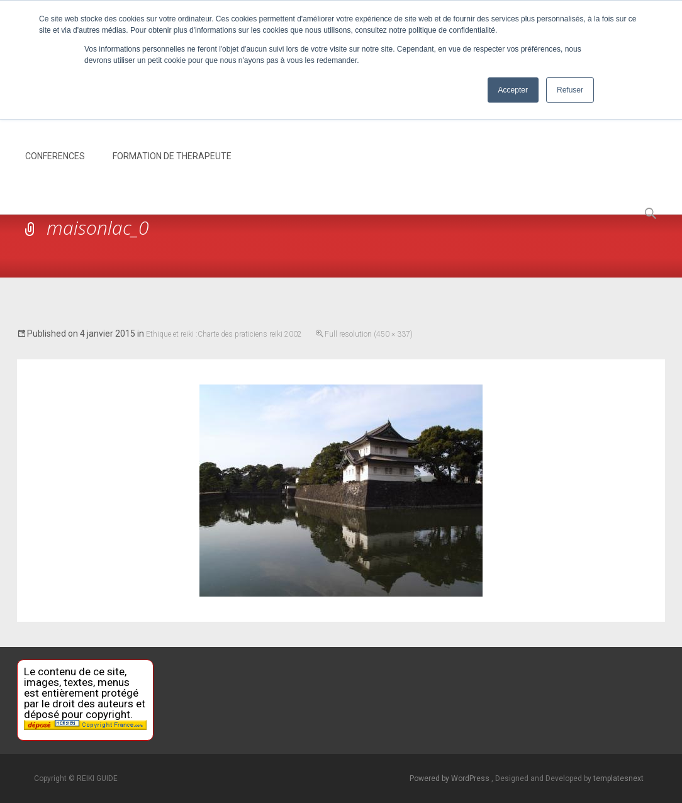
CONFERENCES (55, 167)
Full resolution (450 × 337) (369, 334)
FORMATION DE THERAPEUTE (172, 167)
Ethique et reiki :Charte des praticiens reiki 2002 (224, 334)
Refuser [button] (570, 90)
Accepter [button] (513, 90)
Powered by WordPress (450, 778)
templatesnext (618, 778)
